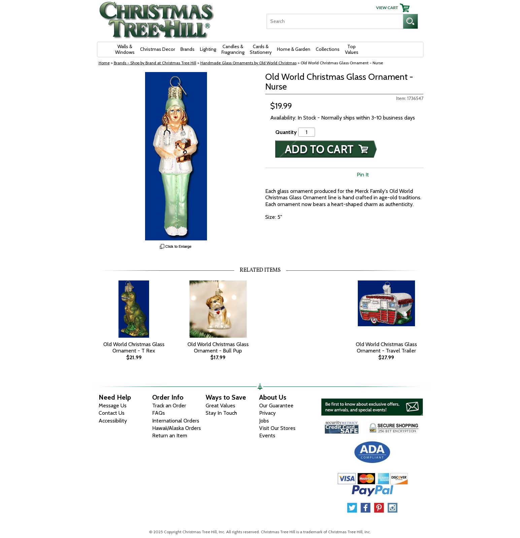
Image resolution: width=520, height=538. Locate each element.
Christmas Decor (157, 49)
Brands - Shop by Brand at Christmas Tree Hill (155, 62)
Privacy (267, 413)
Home (104, 62)
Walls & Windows (125, 49)
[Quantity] (306, 132)
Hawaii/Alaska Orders (176, 428)
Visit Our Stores (277, 428)
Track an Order (169, 405)
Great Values (220, 405)
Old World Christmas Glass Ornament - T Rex (134, 347)
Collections (328, 49)
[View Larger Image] (176, 156)
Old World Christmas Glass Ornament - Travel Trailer (386, 347)
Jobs (264, 420)
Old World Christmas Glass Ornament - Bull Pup (218, 347)
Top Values (351, 49)
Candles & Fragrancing (232, 49)
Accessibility (113, 420)
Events (267, 435)
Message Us (113, 405)
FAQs (158, 413)
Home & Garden (293, 49)
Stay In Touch (221, 413)
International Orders (175, 420)
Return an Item (169, 435)
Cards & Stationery (261, 49)
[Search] (335, 21)
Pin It (363, 174)
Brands (187, 49)
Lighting (208, 49)
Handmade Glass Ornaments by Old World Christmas (248, 62)
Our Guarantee (276, 405)
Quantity (286, 132)
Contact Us (112, 413)
